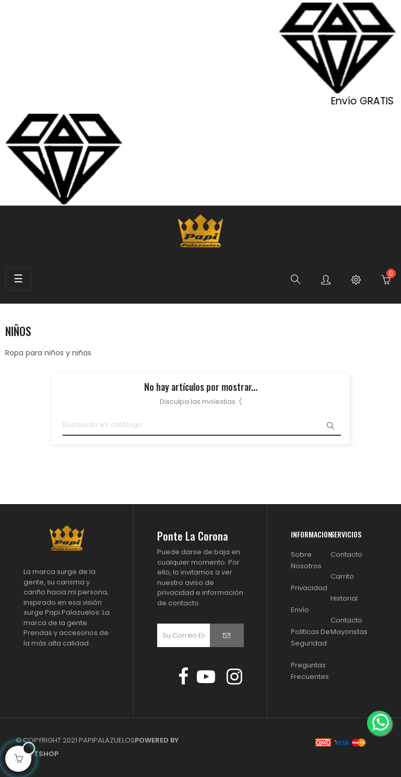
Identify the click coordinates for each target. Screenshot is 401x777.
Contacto (346, 554)
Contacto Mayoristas (349, 626)
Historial (344, 598)
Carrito (342, 576)
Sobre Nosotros (306, 560)
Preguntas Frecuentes (310, 671)
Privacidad (309, 588)
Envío (300, 610)
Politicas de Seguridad (310, 637)
